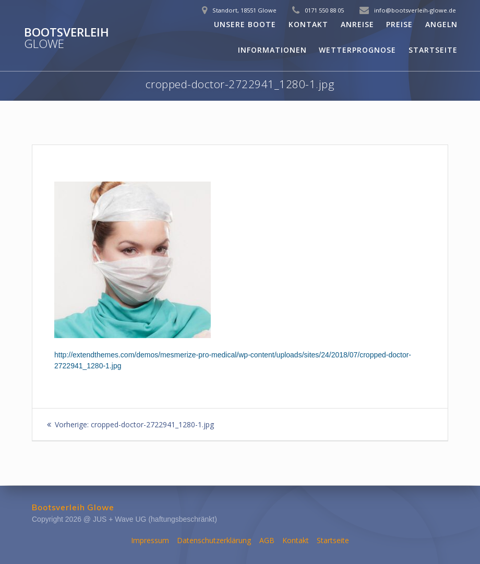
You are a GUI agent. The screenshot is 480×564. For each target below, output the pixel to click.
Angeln (441, 24)
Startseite (433, 50)
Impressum (150, 540)
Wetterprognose (357, 50)
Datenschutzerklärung (214, 540)
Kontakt (308, 24)
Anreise (357, 24)
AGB (266, 540)
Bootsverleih (66, 38)
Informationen (272, 50)
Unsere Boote (245, 24)
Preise (399, 24)
